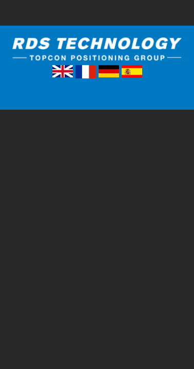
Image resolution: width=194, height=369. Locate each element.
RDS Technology (97, 50)
